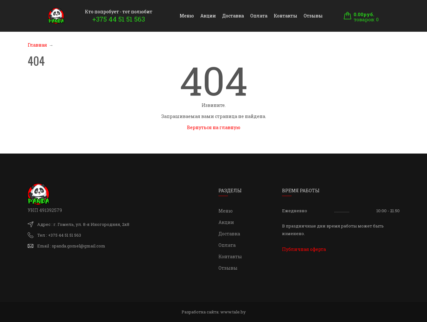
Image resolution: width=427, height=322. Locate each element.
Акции (208, 16)
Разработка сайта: (214, 312)
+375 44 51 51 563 (118, 19)
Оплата (258, 16)
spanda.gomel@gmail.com (78, 246)
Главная (37, 45)
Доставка (233, 16)
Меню (187, 16)
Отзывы (313, 16)
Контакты (285, 16)
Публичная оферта (304, 249)
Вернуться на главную (213, 127)
